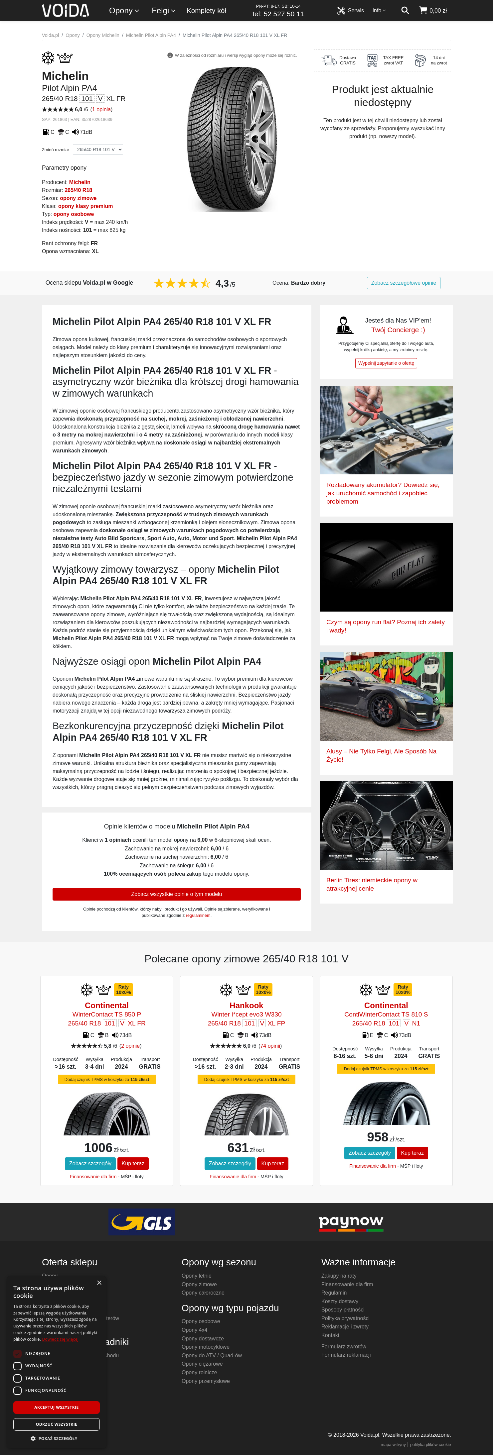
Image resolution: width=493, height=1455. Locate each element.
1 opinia (101, 109)
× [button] (98, 1283)
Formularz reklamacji (346, 1355)
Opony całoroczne (203, 1293)
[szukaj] (405, 10)
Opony (124, 11)
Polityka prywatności (345, 1318)
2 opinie (130, 1046)
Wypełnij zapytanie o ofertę (386, 363)
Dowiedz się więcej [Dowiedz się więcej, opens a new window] (60, 1339)
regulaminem (198, 915)
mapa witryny (393, 1444)
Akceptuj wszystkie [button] (56, 1407)
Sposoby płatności (343, 1309)
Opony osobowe (201, 1321)
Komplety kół (206, 10)
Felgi (164, 11)
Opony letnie (197, 1276)
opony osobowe (74, 214)
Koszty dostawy (339, 1301)
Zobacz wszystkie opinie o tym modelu (176, 894)
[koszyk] (432, 10)
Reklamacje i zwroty (345, 1326)
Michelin (79, 182)
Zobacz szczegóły (90, 1163)
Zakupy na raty (339, 1276)
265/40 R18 (78, 190)
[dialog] (56, 1362)
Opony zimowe (199, 1284)
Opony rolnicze (199, 1372)
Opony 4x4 (194, 1330)
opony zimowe (78, 198)
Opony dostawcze (203, 1338)
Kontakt (330, 1335)
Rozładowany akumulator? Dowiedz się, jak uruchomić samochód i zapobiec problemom (382, 493)
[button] (56, 1438)
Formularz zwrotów (343, 1346)
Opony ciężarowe (202, 1364)
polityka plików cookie (430, 1444)
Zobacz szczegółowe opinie (403, 283)
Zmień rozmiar (55, 149)
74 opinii (270, 1046)
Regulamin (334, 1293)
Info (380, 10)
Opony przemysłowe (206, 1381)
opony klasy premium (85, 206)
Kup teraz (133, 1163)
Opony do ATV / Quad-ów (212, 1355)
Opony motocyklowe (206, 1347)
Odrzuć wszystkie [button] (56, 1424)
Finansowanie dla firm (93, 1176)
